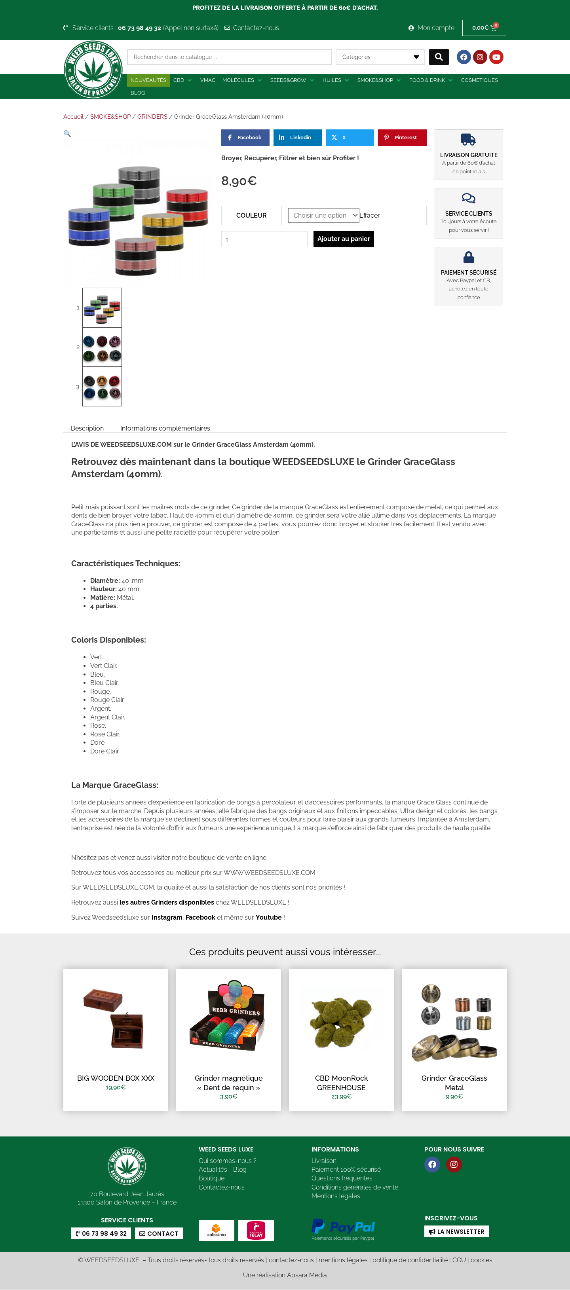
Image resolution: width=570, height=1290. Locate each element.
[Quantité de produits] (264, 239)
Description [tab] (87, 428)
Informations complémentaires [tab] (166, 428)
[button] (183, 80)
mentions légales (343, 1260)
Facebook (199, 917)
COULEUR (251, 215)
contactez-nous (291, 1260)
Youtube (269, 917)
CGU (459, 1260)
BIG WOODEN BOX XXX (115, 1078)
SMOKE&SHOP (110, 116)
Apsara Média (307, 1275)
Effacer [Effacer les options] (369, 215)
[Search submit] (439, 57)
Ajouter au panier (344, 239)
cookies (481, 1260)
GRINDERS (152, 116)
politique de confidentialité (410, 1260)
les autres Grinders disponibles (166, 902)
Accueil (73, 116)
